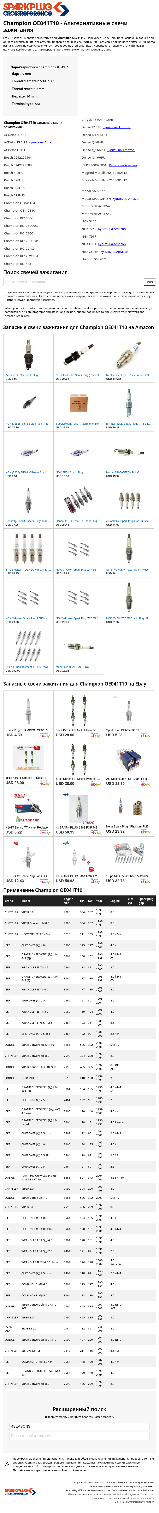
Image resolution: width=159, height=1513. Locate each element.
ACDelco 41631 (15, 135)
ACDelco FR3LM (16, 142)
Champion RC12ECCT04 (21, 241)
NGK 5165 (89, 221)
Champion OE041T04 (19, 203)
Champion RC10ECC (18, 218)
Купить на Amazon (43, 142)
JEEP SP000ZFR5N (94, 165)
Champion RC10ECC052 (21, 225)
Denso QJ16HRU (93, 157)
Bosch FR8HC (13, 172)
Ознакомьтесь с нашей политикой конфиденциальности (123, 1497)
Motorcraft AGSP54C (97, 214)
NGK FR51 (89, 244)
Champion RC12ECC (18, 233)
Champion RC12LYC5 (19, 248)
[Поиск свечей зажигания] (73, 282)
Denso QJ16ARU (94, 150)
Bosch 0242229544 (18, 157)
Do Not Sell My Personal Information (134, 1501)
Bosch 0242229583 (18, 165)
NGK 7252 (89, 229)
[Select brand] (79, 1426)
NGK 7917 (89, 236)
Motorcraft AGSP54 (96, 206)
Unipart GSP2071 (94, 259)
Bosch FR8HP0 (14, 188)
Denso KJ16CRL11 (94, 135)
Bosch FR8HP (13, 180)
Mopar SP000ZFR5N (96, 198)
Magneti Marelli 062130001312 (104, 180)
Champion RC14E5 (17, 263)
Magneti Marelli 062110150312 (104, 172)
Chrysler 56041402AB (97, 119)
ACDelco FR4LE (15, 150)
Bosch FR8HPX (14, 195)
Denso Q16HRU (93, 142)
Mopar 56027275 (94, 191)
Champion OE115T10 (19, 210)
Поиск (149, 282)
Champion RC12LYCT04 (21, 256)
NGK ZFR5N (90, 251)
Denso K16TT (91, 127)
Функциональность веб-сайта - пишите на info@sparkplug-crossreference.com (111, 1494)
